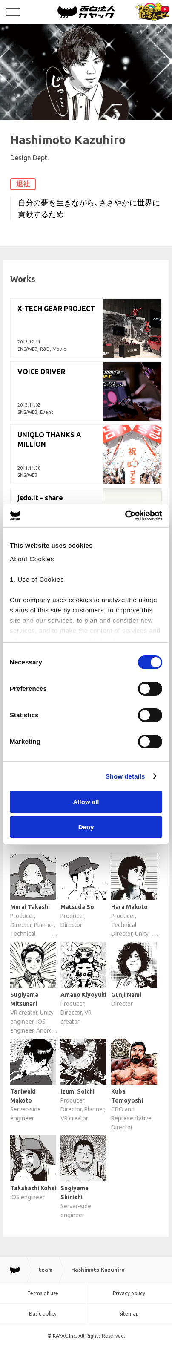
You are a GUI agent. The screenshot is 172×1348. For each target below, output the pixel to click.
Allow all (86, 801)
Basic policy (43, 1313)
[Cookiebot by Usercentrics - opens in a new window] (125, 515)
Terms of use (42, 1293)
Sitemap (129, 1313)
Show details (125, 776)
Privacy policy (129, 1293)
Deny (86, 827)
